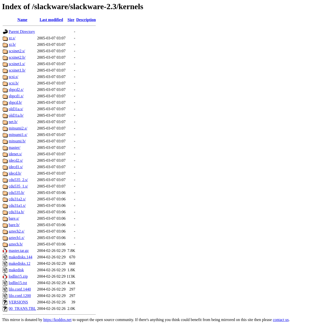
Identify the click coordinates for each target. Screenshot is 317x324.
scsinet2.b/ (17, 57)
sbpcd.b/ (15, 102)
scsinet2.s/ (17, 51)
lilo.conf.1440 (20, 289)
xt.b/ (12, 44)
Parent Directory (22, 31)
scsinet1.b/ (17, 70)
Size (70, 20)
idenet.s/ (15, 154)
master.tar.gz (19, 250)
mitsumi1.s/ (18, 135)
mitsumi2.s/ (18, 128)
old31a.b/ (16, 115)
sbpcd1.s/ (16, 96)
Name (22, 20)
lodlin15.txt (18, 283)
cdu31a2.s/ (17, 199)
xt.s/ (12, 38)
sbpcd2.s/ (16, 89)
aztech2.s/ (17, 231)
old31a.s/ (16, 109)
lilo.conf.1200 (20, 296)
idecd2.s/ (16, 160)
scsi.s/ (13, 77)
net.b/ (13, 122)
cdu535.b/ (17, 192)
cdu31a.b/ (16, 212)
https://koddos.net (57, 320)
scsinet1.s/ (17, 64)
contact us (281, 320)
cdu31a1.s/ (17, 205)
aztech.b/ (16, 244)
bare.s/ (14, 218)
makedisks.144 (20, 257)
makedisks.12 (19, 263)
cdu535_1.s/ (18, 186)
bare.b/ (14, 225)
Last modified (51, 20)
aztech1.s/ (17, 238)
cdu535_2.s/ (18, 180)
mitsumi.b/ (17, 141)
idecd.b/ (15, 173)
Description (86, 20)
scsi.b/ (14, 83)
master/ (14, 147)
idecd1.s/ (16, 167)
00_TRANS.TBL (22, 308)
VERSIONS (18, 302)
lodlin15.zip (18, 276)
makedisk (16, 270)
